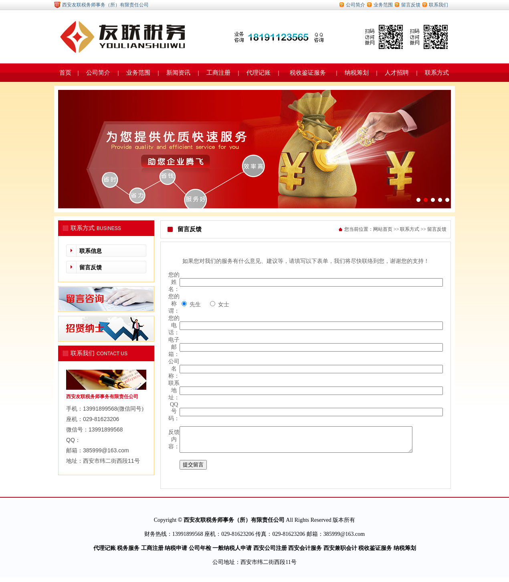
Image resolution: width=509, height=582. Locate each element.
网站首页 (382, 229)
